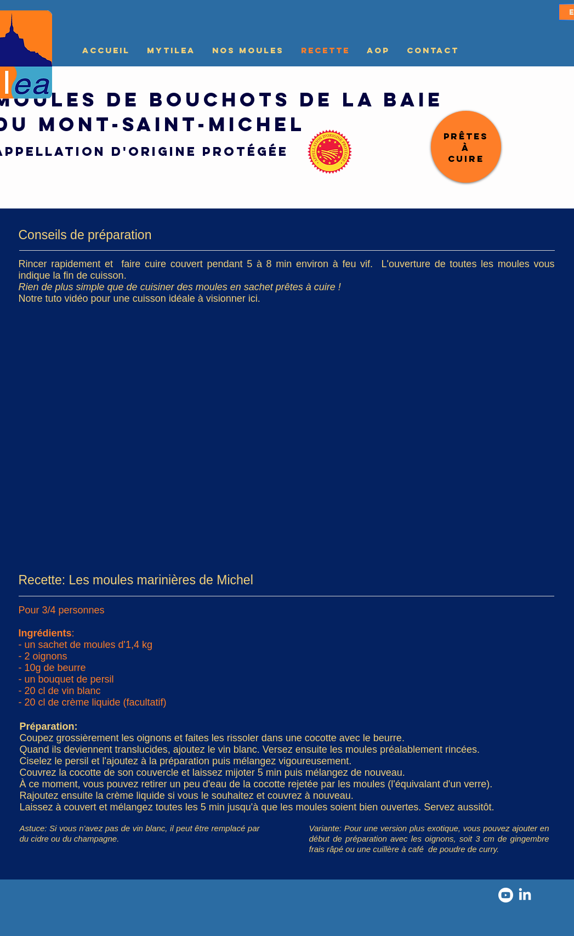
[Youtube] (505, 895)
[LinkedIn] (525, 895)
